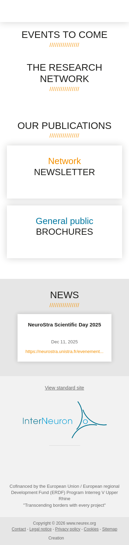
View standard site (64, 388)
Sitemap (109, 529)
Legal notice (40, 529)
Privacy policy (67, 529)
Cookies (91, 529)
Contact (19, 529)
